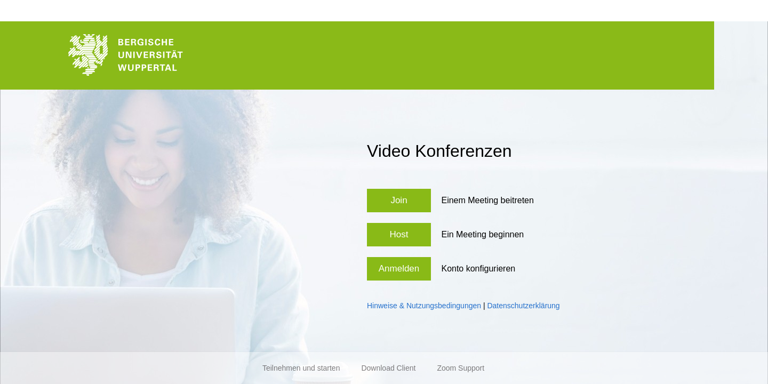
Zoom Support (460, 368)
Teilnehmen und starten (301, 368)
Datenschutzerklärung (523, 305)
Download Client (388, 368)
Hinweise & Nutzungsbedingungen (424, 305)
